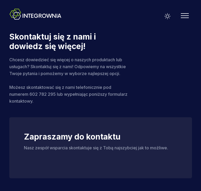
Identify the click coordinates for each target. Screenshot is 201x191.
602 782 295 (42, 94)
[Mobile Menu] (185, 15)
